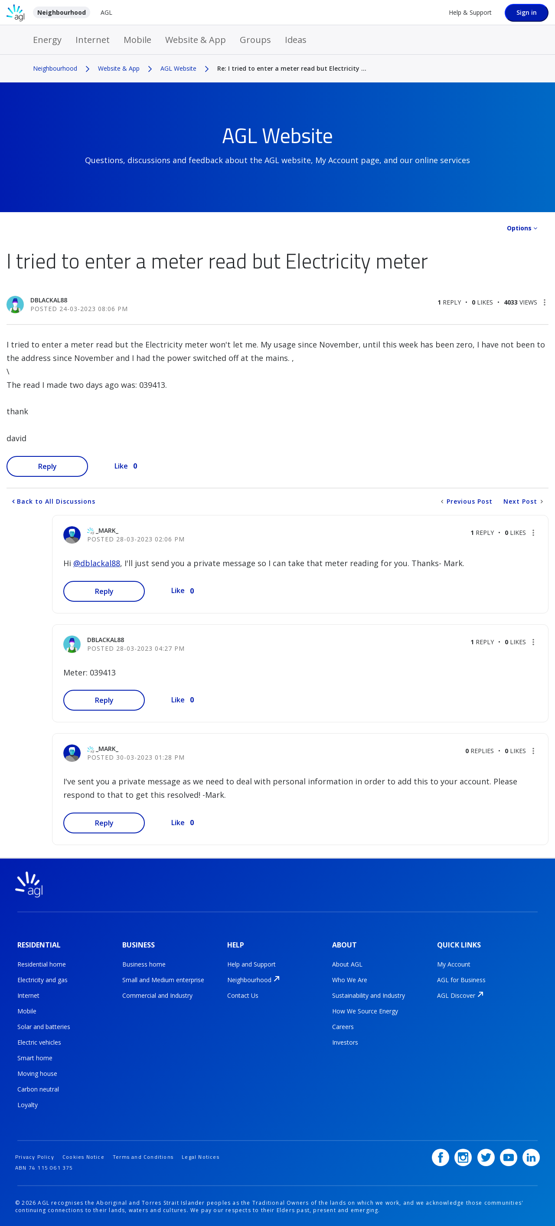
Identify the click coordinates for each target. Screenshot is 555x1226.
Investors (345, 1042)
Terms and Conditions (143, 1155)
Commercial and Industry (157, 995)
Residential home (41, 964)
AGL (106, 12)
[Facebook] (440, 1156)
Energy (47, 40)
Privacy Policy (34, 1155)
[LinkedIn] (531, 1156)
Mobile (137, 40)
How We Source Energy (365, 1010)
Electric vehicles (39, 1042)
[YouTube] (508, 1156)
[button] (544, 302)
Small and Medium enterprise (163, 979)
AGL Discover (456, 995)
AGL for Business (461, 979)
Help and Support (251, 964)
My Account (453, 964)
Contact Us (242, 995)
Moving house (37, 1073)
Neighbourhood (61, 12)
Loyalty (27, 1104)
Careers (343, 1026)
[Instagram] (463, 1156)
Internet (92, 40)
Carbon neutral (38, 1089)
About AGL (347, 964)
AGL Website (178, 68)
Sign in (526, 12)
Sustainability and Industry (368, 995)
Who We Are (349, 979)
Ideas (296, 40)
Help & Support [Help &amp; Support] (470, 12)
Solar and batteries (43, 1026)
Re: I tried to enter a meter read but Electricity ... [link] (291, 68)
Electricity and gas (42, 979)
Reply (47, 466)
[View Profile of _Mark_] (107, 530)
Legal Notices (200, 1155)
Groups (255, 40)
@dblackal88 (96, 563)
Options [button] (519, 228)
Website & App (195, 40)
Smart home (34, 1057)
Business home (144, 964)
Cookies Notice (83, 1155)
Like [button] (121, 466)
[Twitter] (486, 1156)
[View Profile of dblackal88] (48, 300)
